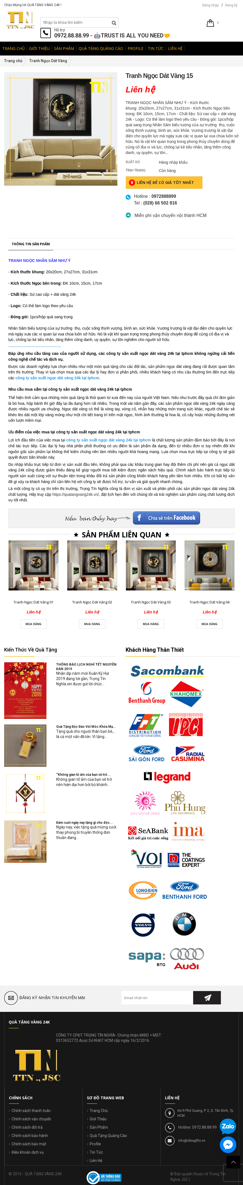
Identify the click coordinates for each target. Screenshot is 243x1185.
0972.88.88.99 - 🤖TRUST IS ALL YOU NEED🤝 (112, 35)
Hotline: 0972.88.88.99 (197, 1127)
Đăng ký (231, 5)
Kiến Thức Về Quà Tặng (30, 650)
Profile (95, 1144)
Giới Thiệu (98, 1119)
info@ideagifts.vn (191, 1141)
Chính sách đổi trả (27, 1127)
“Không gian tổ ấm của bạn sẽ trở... (83, 775)
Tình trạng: (136, 170)
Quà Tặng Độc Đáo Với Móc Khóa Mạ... (86, 727)
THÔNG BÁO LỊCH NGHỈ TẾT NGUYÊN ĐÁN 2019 (86, 667)
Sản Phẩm (99, 1127)
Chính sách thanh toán (31, 1110)
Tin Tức (96, 1152)
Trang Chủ (99, 1110)
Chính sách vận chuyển (31, 1119)
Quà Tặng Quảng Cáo (108, 1135)
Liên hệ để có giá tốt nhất (161, 182)
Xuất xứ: (133, 162)
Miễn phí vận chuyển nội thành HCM (170, 215)
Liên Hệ (96, 1160)
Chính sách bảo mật (29, 1144)
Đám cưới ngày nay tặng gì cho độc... (84, 823)
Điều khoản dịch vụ (28, 1152)
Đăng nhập (210, 5)
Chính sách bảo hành (30, 1135)
